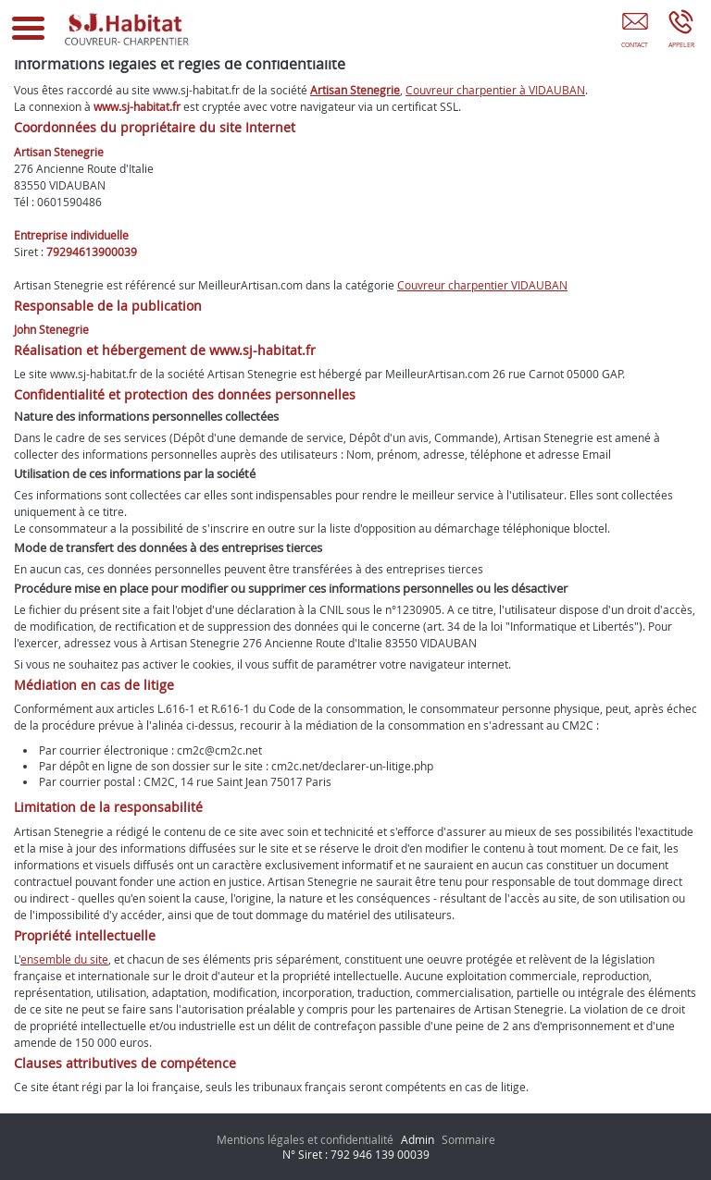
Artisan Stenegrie (355, 89)
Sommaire (468, 1139)
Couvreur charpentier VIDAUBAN (482, 284)
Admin (417, 1139)
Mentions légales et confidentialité (305, 1139)
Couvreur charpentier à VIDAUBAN (495, 89)
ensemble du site (64, 959)
